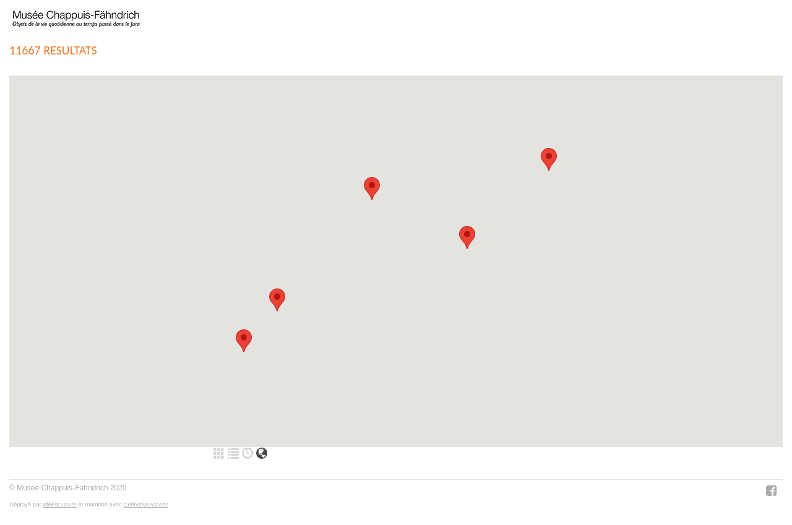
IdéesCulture (59, 504)
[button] (244, 340)
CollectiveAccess (146, 504)
